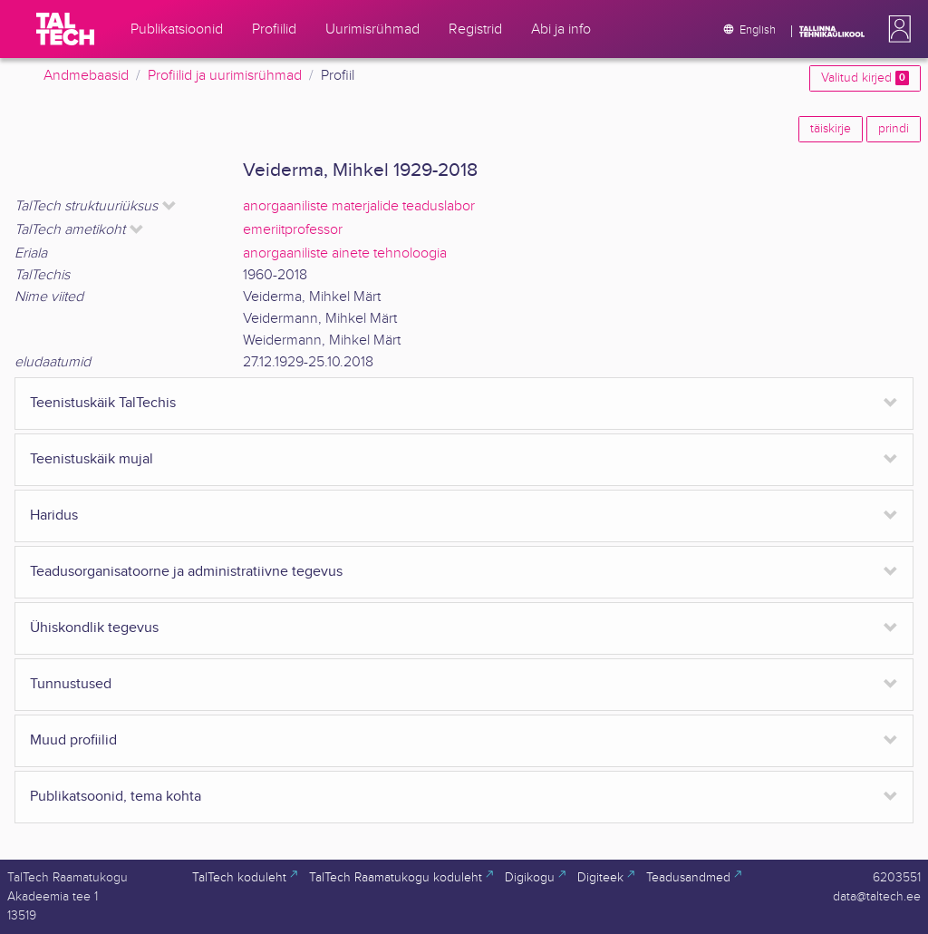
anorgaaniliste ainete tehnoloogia (345, 253)
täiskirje (830, 129)
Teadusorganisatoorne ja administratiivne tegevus (186, 571)
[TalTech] (65, 29)
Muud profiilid (73, 740)
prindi (893, 129)
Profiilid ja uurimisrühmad (225, 75)
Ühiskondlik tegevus (94, 628)
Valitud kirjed (865, 78)
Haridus (54, 515)
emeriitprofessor (293, 229)
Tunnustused (70, 684)
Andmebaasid (86, 75)
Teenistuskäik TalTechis (103, 403)
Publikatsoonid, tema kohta (115, 796)
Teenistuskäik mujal (91, 459)
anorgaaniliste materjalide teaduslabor (359, 206)
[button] (896, 29)
